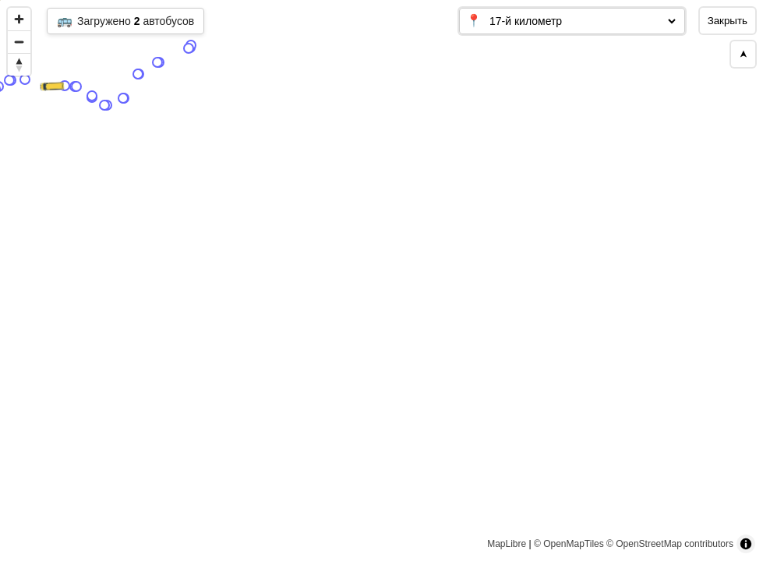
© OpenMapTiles (569, 543)
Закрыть (727, 20)
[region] (381, 280)
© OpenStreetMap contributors (669, 543)
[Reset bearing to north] (19, 64)
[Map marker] (254, 437)
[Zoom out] (19, 41)
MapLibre (506, 543)
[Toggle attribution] (746, 544)
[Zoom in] (19, 19)
